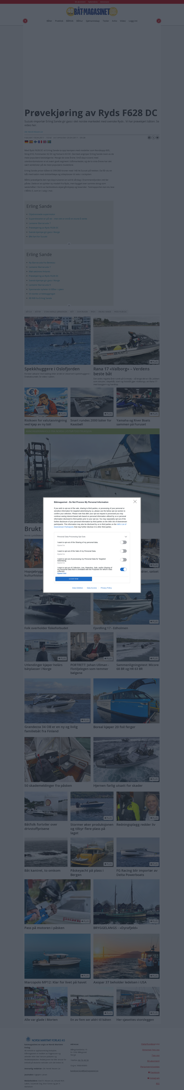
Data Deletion (77, 588)
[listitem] (92, 536)
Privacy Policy (106, 588)
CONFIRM (73, 579)
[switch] (123, 542)
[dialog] (92, 545)
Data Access (92, 588)
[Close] (135, 502)
